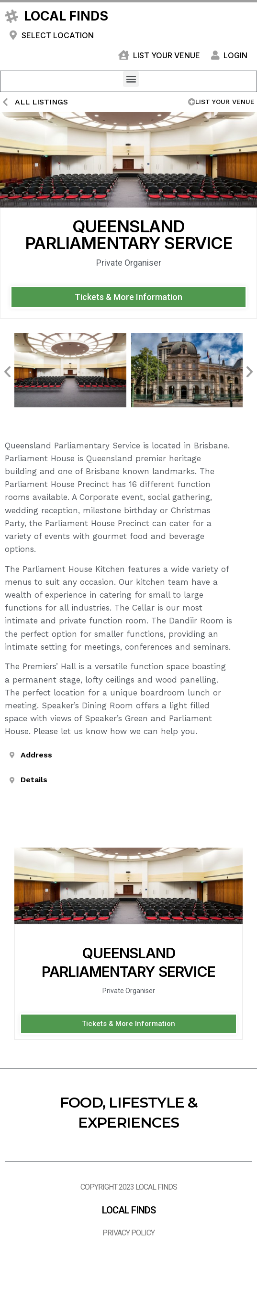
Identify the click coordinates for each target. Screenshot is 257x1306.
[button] (131, 79)
